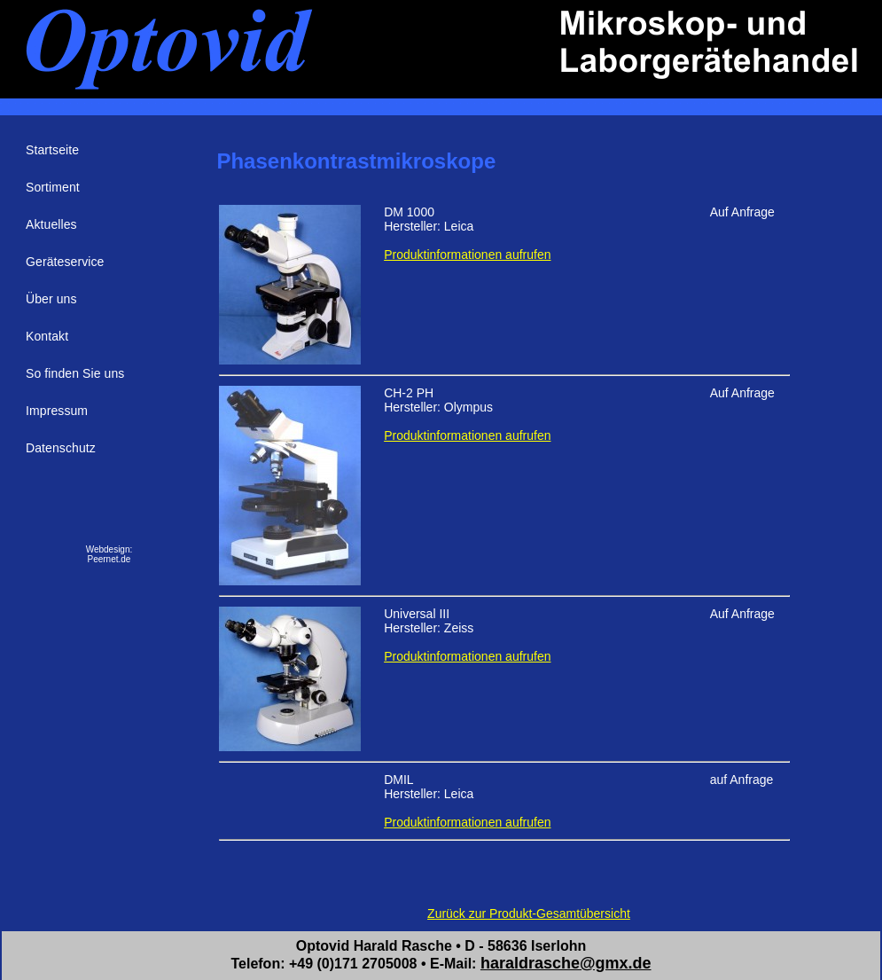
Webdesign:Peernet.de (109, 554)
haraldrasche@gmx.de (566, 963)
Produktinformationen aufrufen (467, 254)
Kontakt (47, 336)
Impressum (57, 411)
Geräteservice (65, 262)
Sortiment (53, 187)
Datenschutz (61, 448)
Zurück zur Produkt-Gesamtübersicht (528, 913)
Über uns (51, 299)
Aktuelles (51, 224)
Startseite (52, 150)
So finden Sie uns (75, 373)
